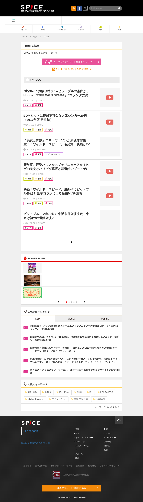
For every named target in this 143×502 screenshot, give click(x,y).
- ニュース (107, 433)
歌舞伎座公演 (79, 399)
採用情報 (80, 466)
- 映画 (76, 458)
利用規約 (92, 466)
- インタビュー (109, 437)
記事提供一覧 (41, 466)
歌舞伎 (47, 392)
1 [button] (66, 302)
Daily (37, 318)
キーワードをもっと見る (107, 407)
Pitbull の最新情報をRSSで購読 (72, 69)
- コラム (106, 446)
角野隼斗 (31, 392)
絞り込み (33, 79)
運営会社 (27, 466)
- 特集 (105, 450)
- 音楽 (76, 429)
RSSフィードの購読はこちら (78, 488)
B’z (90, 392)
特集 (35, 37)
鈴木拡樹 (99, 399)
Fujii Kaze (62, 392)
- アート (77, 450)
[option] (71, 281)
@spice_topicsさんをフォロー (36, 443)
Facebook (31, 431)
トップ (24, 37)
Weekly (71, 318)
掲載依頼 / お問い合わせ (61, 466)
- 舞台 (76, 433)
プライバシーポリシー (110, 466)
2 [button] (69, 302)
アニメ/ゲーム (57, 399)
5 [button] (76, 302)
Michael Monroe (34, 399)
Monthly (105, 318)
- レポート (107, 442)
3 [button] (71, 302)
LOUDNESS (105, 392)
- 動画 (105, 429)
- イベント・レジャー (83, 437)
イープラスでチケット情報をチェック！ (69, 62)
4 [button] (74, 302)
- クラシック (79, 442)
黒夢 (78, 392)
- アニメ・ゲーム (81, 446)
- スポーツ (78, 454)
